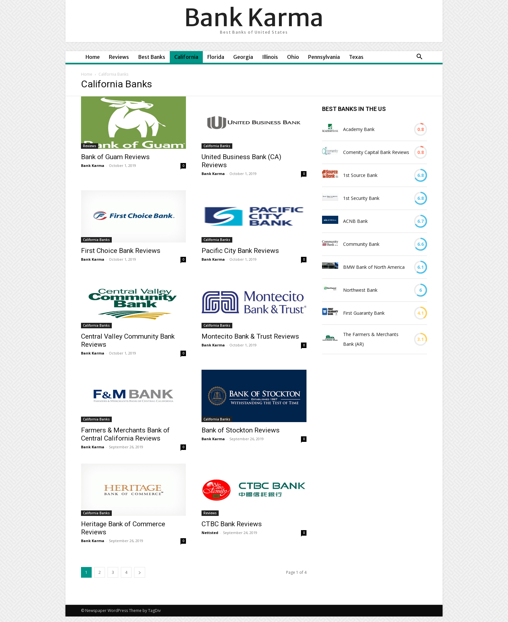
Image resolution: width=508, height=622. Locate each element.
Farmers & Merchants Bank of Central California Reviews (125, 434)
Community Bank (361, 244)
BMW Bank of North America (374, 267)
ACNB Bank (355, 221)
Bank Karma (92, 165)
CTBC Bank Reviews (232, 524)
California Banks (216, 146)
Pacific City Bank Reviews (240, 251)
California (186, 57)
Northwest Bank (360, 290)
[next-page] (139, 572)
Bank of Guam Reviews (115, 157)
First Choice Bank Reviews (120, 251)
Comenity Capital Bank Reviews (376, 152)
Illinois (270, 57)
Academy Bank (359, 129)
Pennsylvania (324, 57)
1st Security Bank (361, 198)
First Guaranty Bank (364, 313)
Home (93, 57)
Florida (215, 57)
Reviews (119, 57)
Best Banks (151, 57)
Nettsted (210, 532)
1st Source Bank (360, 175)
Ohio (293, 57)
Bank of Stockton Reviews (241, 430)
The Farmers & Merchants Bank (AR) (370, 339)
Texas (356, 57)
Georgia (243, 57)
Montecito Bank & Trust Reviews (250, 336)
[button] (419, 57)
